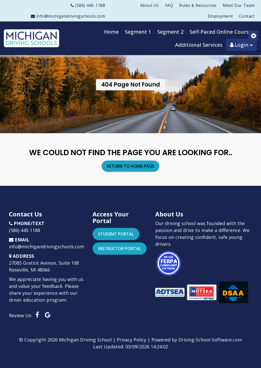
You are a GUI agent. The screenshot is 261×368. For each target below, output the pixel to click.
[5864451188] (88, 5)
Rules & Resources (198, 5)
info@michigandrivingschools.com (46, 246)
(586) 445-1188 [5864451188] (24, 230)
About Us (149, 5)
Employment (220, 16)
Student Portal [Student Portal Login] (116, 234)
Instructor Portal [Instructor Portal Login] (119, 248)
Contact (247, 16)
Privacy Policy (131, 340)
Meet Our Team (239, 5)
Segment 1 (138, 31)
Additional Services (199, 44)
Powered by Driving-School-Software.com (196, 340)
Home (111, 31)
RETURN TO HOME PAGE (130, 166)
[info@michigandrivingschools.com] (68, 16)
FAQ (169, 5)
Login (241, 44)
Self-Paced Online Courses (222, 31)
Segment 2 (170, 31)
